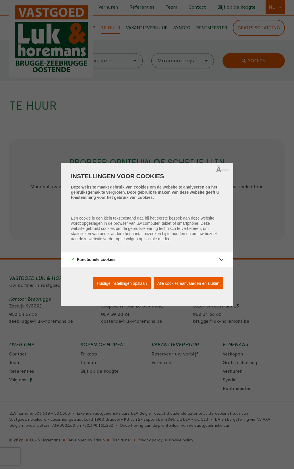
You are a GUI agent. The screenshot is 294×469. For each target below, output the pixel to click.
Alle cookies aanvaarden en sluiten (188, 283)
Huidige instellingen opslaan (122, 283)
